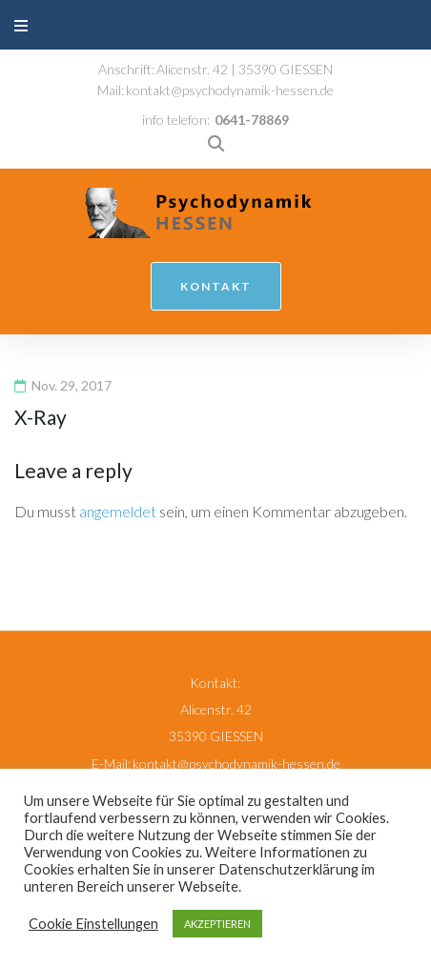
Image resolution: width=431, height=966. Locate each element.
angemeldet (117, 511)
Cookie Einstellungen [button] (93, 924)
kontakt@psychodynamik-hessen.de (230, 90)
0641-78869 (252, 119)
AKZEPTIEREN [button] (217, 923)
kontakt (216, 286)
